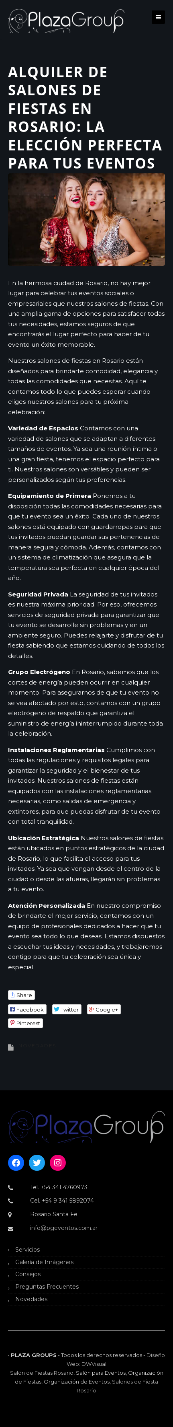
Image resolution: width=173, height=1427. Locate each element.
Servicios (27, 1249)
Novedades (37, 1045)
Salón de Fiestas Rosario (41, 1372)
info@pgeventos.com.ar (64, 1228)
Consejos (28, 1274)
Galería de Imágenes (44, 1262)
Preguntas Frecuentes (47, 1286)
